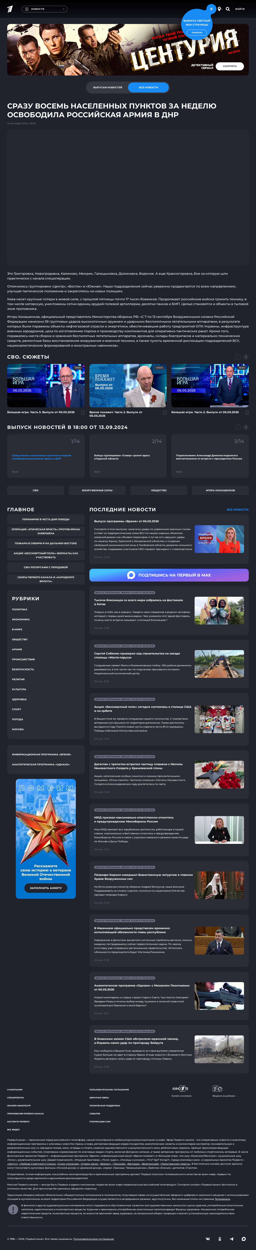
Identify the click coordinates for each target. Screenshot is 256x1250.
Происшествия (23, 659)
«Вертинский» (150, 1163)
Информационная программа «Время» (41, 754)
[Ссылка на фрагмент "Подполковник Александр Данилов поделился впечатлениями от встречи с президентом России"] (210, 456)
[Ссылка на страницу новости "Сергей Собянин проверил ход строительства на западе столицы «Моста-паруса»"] (169, 663)
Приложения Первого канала (25, 1113)
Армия (17, 649)
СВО (35, 490)
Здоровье (19, 699)
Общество (159, 490)
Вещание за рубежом (224, 1091)
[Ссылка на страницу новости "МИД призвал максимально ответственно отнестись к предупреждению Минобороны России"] (169, 829)
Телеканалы (222, 1198)
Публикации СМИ (99, 1121)
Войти (240, 9)
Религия (18, 679)
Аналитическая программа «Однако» (41, 764)
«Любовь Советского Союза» (37, 1163)
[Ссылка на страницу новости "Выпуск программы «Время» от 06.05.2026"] (169, 539)
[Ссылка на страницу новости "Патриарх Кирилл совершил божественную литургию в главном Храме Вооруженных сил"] (169, 885)
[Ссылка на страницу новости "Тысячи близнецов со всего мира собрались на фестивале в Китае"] (169, 610)
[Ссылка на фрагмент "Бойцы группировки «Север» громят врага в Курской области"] (128, 456)
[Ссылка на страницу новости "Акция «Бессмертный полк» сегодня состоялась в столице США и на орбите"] (169, 719)
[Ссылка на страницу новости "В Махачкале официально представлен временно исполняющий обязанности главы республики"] (169, 940)
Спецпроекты (15, 1097)
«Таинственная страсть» (175, 1163)
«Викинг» (105, 1163)
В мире (17, 629)
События (94, 1113)
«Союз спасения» (68, 1163)
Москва (18, 729)
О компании (14, 1089)
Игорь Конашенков (220, 490)
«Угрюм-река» (89, 1163)
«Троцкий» (119, 1163)
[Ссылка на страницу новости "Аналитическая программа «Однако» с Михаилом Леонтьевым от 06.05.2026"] (169, 996)
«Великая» (133, 1163)
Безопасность (23, 669)
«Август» (12, 1163)
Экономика (21, 619)
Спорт (16, 709)
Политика (19, 609)
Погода (17, 719)
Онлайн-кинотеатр (19, 1105)
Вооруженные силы (97, 490)
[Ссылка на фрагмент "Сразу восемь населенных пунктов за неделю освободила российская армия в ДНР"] (46, 456)
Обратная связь (99, 1097)
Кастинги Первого (18, 1121)
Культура (19, 689)
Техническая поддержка (104, 1105)
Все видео (13, 1129)
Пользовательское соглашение (109, 1089)
